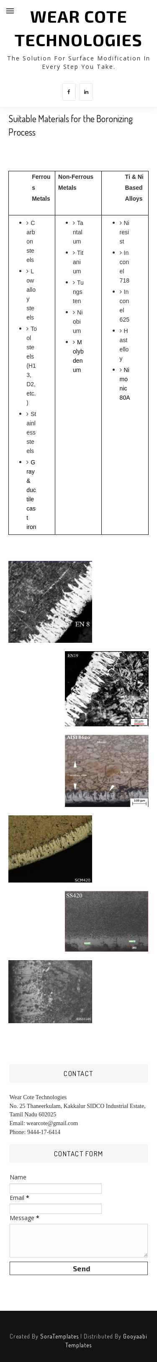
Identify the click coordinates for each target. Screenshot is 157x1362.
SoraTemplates (59, 1336)
